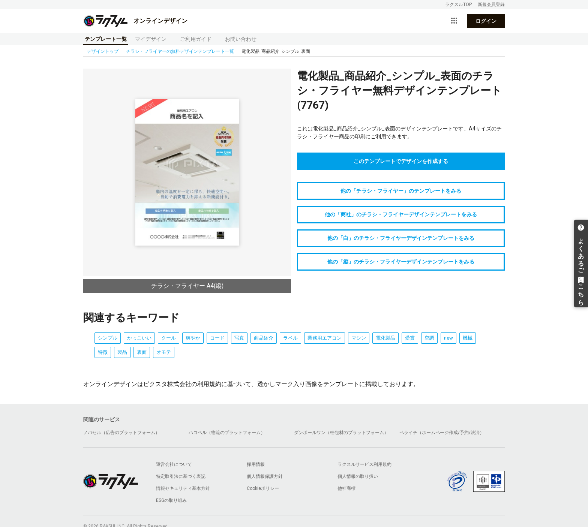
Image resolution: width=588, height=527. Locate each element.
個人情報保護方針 (265, 476)
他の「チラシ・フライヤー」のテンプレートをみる (400, 191)
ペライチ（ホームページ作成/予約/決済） (441, 432)
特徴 (103, 352)
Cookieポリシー (263, 488)
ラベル (290, 338)
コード (217, 338)
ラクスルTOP (458, 4)
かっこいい (139, 338)
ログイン (486, 21)
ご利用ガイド (196, 39)
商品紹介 (263, 338)
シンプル (107, 338)
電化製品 (385, 338)
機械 (467, 338)
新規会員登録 (491, 4)
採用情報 (256, 464)
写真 (239, 338)
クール (168, 338)
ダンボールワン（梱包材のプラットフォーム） (341, 432)
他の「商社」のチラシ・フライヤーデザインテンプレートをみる (401, 214)
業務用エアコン (325, 338)
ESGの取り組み (171, 500)
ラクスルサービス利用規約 (365, 464)
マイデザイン (150, 39)
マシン (358, 338)
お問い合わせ (240, 39)
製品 (122, 352)
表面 (142, 352)
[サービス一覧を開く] (454, 21)
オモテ (163, 352)
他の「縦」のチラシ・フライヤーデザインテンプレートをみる (400, 262)
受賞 (410, 338)
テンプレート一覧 (106, 39)
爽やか (193, 338)
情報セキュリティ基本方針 (183, 488)
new (448, 338)
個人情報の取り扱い (358, 476)
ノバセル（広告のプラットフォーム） (121, 432)
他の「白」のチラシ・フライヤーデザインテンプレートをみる (400, 238)
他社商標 (347, 488)
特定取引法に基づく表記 (181, 476)
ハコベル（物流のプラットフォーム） (227, 432)
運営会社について (174, 464)
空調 (429, 338)
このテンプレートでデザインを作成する (401, 161)
